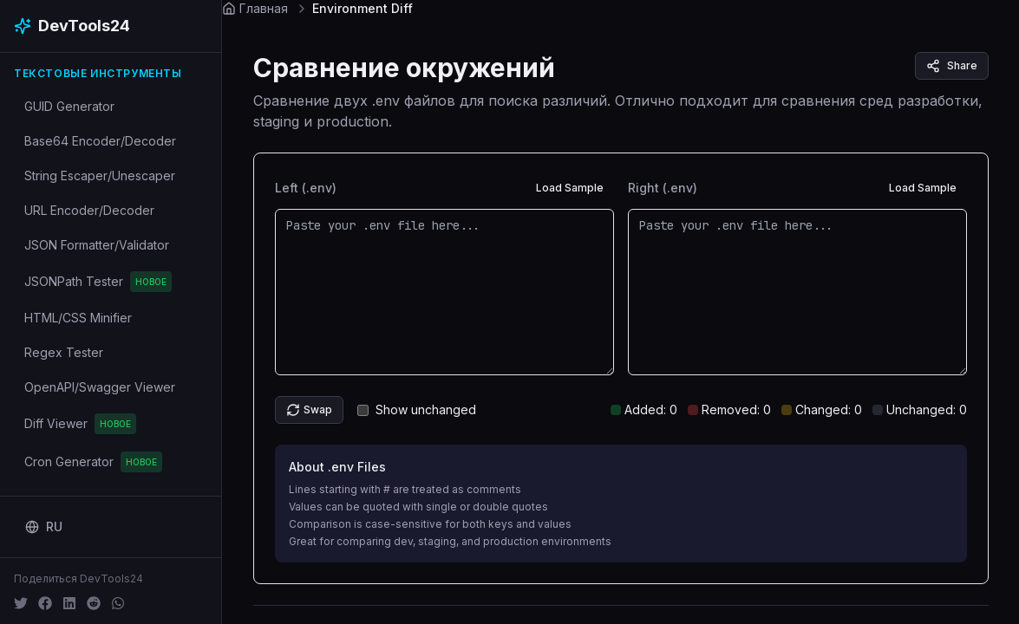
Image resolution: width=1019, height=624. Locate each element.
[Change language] (44, 526)
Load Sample (570, 187)
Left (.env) (305, 187)
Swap (309, 410)
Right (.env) (662, 187)
